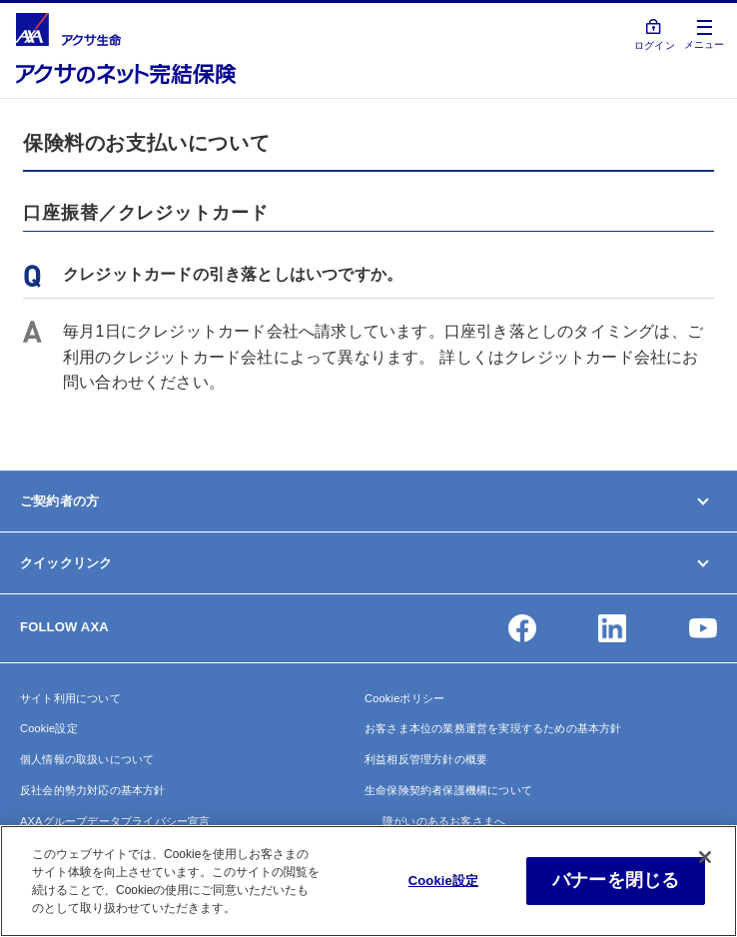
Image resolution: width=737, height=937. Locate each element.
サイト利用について (70, 698)
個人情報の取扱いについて (87, 759)
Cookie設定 (49, 728)
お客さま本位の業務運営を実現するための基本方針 (493, 728)
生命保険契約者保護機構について (448, 790)
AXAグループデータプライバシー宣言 (115, 821)
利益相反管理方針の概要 (426, 759)
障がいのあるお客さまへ (443, 821)
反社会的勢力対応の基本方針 (93, 790)
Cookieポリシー (404, 698)
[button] (522, 628)
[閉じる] (705, 857)
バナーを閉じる (615, 880)
